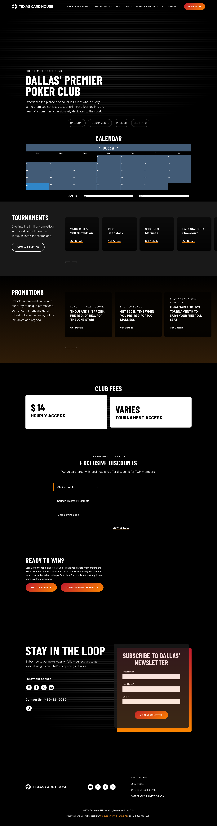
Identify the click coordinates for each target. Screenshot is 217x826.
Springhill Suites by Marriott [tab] (73, 511)
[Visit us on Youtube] (51, 698)
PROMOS (121, 123)
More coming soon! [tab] (68, 525)
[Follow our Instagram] (98, 787)
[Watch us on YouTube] (90, 787)
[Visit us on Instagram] (29, 698)
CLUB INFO (140, 123)
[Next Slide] (75, 262)
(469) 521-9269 (54, 710)
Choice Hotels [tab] (65, 497)
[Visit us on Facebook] (36, 698)
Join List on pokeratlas (82, 597)
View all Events (28, 247)
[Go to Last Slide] (67, 262)
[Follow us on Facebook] (105, 787)
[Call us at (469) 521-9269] (29, 718)
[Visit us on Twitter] (44, 698)
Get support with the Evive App (114, 816)
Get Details (76, 338)
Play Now (194, 6)
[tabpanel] (135, 519)
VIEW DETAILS (121, 538)
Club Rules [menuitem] (137, 783)
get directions (41, 597)
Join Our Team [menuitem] (139, 777)
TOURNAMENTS (99, 123)
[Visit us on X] (113, 787)
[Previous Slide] (67, 358)
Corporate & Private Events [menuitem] (147, 796)
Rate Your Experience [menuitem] (143, 790)
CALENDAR (76, 123)
